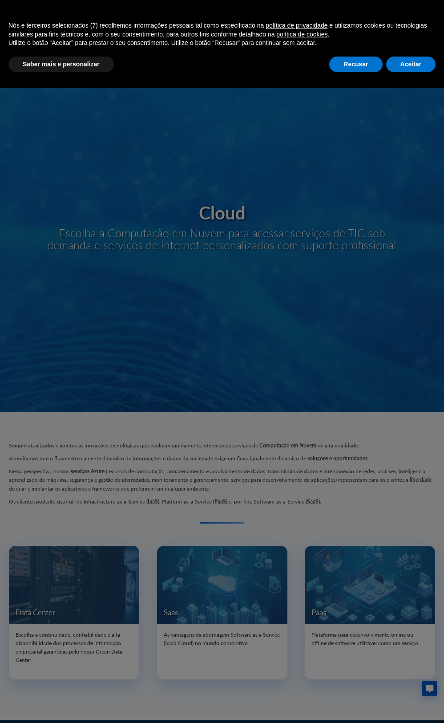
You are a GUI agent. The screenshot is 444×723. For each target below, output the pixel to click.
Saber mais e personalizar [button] (61, 64)
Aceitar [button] (410, 64)
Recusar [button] (355, 64)
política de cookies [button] (301, 34)
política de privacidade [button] (296, 25)
